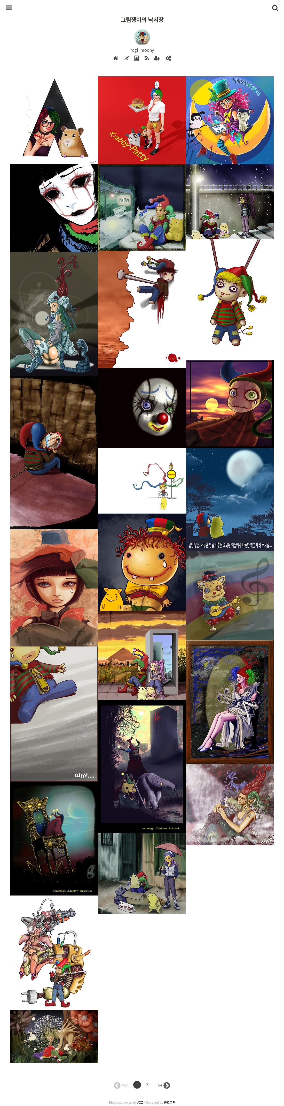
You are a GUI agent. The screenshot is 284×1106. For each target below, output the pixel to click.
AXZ (140, 1102)
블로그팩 (169, 1102)
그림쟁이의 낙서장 (142, 19)
